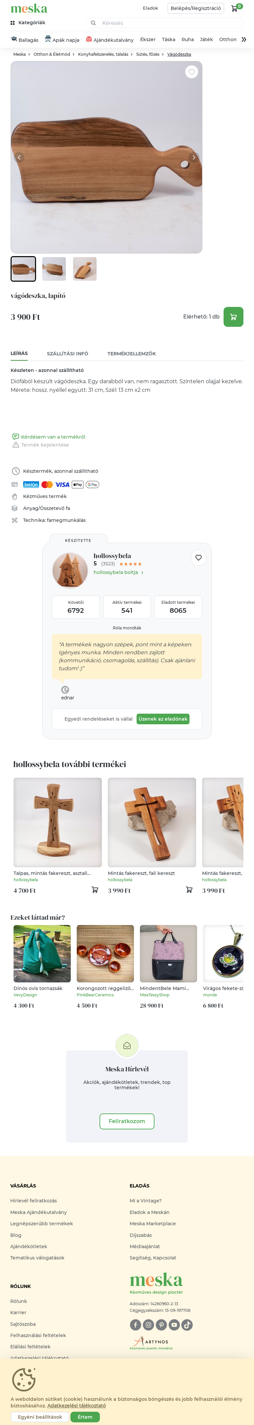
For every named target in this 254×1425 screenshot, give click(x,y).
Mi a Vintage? (146, 1201)
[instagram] (148, 1325)
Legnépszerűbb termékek (41, 1224)
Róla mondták (127, 628)
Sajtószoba (23, 1324)
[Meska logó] (187, 1284)
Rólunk (18, 1302)
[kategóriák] (29, 23)
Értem (85, 1417)
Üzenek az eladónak (163, 720)
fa (68, 509)
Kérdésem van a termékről (48, 438)
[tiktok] (187, 1325)
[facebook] (135, 1325)
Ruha (188, 40)
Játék (206, 40)
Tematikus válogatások (37, 1258)
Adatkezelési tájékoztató (76, 1406)
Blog (15, 1236)
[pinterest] (161, 1325)
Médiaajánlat (145, 1247)
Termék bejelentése (40, 446)
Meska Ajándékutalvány (38, 1213)
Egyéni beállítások (40, 1417)
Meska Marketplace (153, 1224)
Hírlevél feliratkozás (33, 1201)
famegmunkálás (66, 521)
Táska (168, 40)
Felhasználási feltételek (38, 1336)
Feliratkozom (127, 1122)
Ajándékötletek (28, 1247)
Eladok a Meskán (150, 1213)
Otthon (228, 40)
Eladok (150, 8)
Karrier (18, 1313)
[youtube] (174, 1325)
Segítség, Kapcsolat (153, 1258)
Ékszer (148, 40)
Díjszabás (141, 1236)
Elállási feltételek (30, 1347)
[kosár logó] (234, 8)
